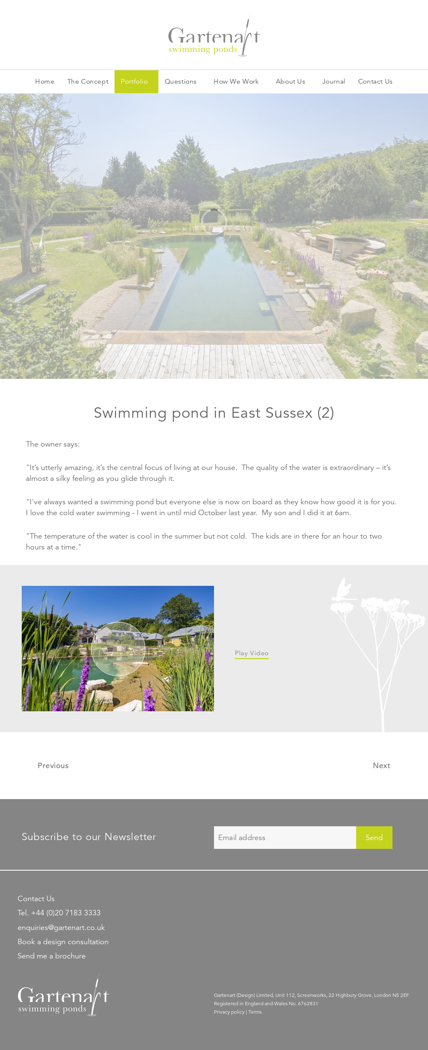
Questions (181, 81)
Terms (255, 1012)
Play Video (252, 653)
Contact (375, 81)
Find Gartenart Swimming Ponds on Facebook (307, 898)
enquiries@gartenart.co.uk (61, 927)
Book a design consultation (63, 941)
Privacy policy (229, 1012)
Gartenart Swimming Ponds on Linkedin (249, 898)
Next (381, 765)
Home (44, 81)
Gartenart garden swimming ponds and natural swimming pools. (214, 34)
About (291, 81)
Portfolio (134, 81)
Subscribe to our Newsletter (89, 836)
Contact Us (36, 898)
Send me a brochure (52, 956)
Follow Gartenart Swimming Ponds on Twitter (220, 898)
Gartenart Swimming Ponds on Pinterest (278, 898)
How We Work (236, 81)
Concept (88, 81)
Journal (334, 81)
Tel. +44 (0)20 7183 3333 (59, 912)
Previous (53, 765)
